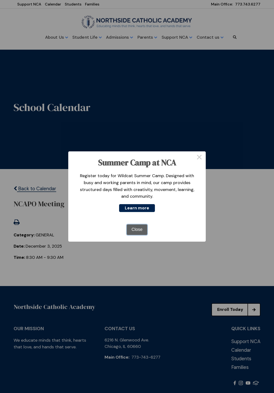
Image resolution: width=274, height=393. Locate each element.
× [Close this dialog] (199, 157)
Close (137, 229)
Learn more (137, 208)
